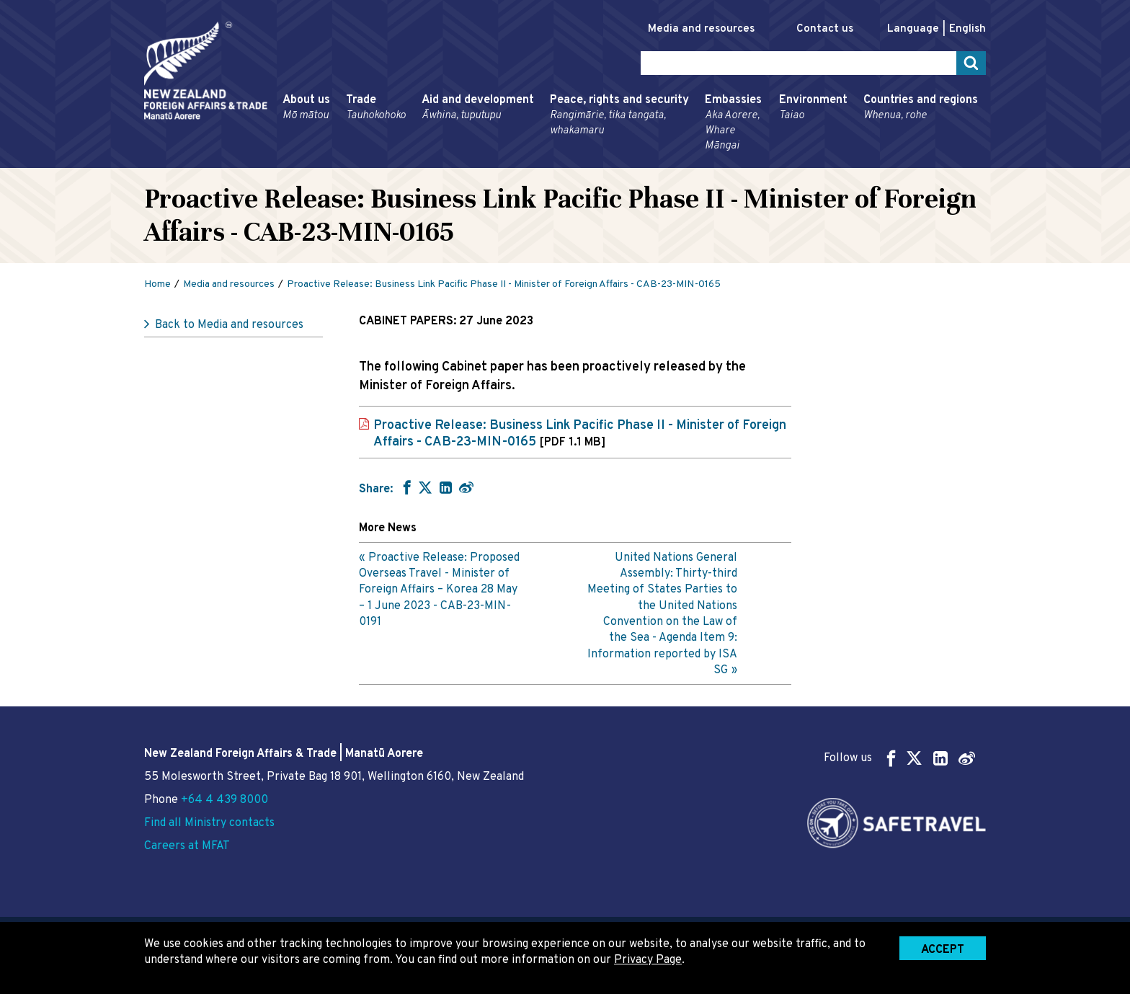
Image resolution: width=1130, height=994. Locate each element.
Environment (813, 108)
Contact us (824, 29)
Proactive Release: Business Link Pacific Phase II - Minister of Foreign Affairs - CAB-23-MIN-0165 (579, 434)
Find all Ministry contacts (209, 823)
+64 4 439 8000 (224, 800)
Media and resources (701, 29)
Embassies (734, 123)
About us (306, 108)
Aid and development (478, 108)
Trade (376, 108)
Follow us (899, 758)
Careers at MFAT (187, 846)
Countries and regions (920, 108)
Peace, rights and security (619, 115)
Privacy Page (648, 960)
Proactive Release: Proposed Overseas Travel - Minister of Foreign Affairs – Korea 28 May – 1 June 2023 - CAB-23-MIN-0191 (439, 590)
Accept (942, 950)
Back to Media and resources (229, 325)
